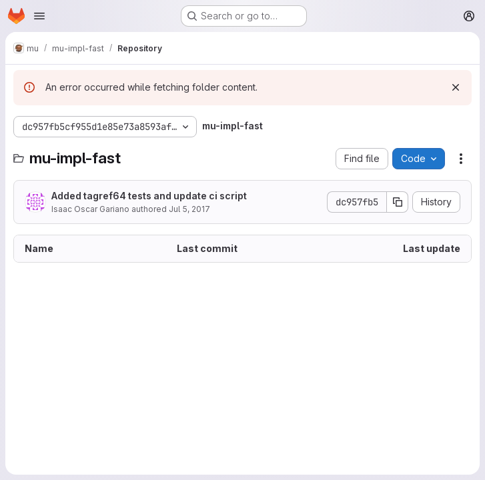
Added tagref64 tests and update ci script (149, 195)
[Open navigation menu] (39, 16)
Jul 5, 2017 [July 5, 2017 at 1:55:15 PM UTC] (189, 209)
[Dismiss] (456, 87)
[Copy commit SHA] (397, 202)
